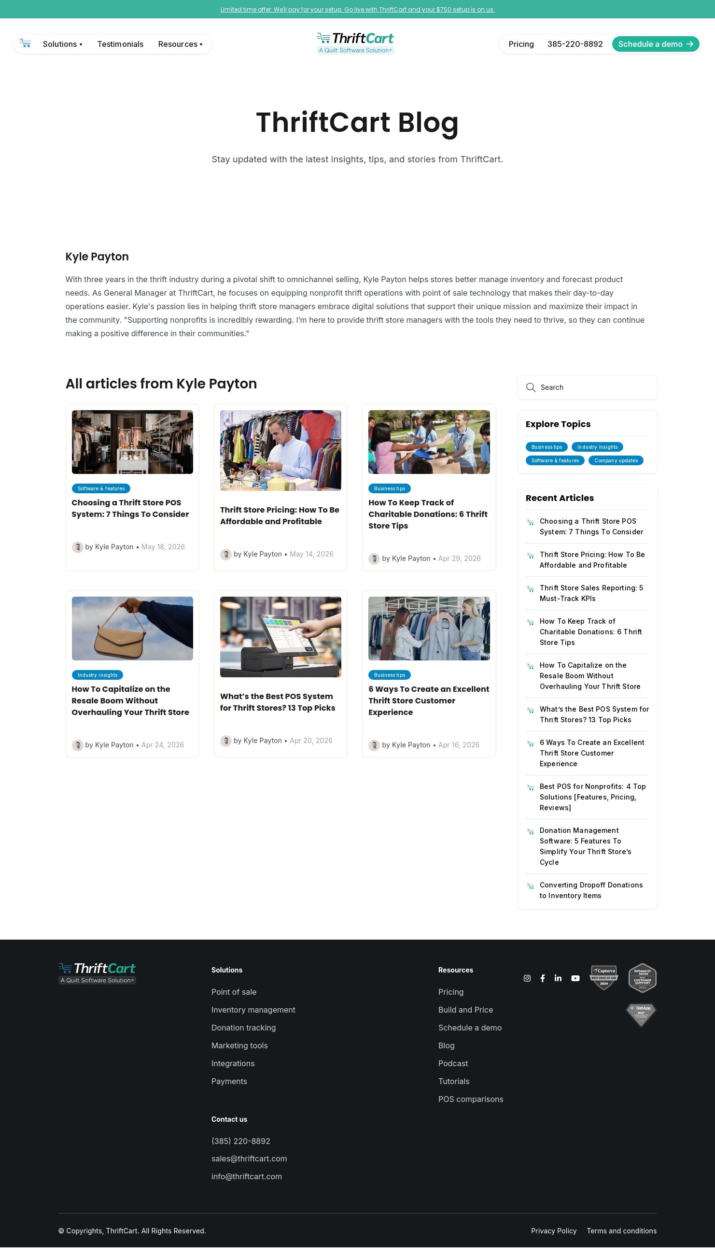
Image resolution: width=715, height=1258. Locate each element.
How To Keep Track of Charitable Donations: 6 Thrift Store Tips (591, 642)
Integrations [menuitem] (233, 1074)
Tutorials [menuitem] (454, 1092)
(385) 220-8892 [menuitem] (240, 1152)
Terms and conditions (622, 1241)
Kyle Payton (97, 267)
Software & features (555, 471)
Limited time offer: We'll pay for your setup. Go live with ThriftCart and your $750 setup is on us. (358, 9)
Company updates (616, 471)
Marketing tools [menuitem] (239, 1056)
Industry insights (597, 457)
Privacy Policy (554, 1241)
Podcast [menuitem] (453, 1074)
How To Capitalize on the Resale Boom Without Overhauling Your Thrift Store (590, 686)
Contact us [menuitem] (229, 1130)
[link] (25, 44)
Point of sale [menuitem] (233, 1002)
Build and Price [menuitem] (465, 1020)
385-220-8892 (575, 44)
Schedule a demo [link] (655, 44)
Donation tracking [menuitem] (243, 1038)
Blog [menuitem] (446, 1056)
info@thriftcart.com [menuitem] (246, 1187)
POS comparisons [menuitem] (471, 1110)
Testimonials (120, 44)
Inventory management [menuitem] (253, 1020)
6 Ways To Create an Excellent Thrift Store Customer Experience (592, 763)
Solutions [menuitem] (226, 980)
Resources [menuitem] (455, 980)
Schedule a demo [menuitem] (470, 1038)
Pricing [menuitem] (451, 1002)
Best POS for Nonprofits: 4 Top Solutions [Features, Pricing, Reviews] (593, 807)
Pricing (521, 44)
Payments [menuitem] (229, 1092)
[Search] (533, 398)
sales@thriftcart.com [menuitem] (249, 1169)
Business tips (547, 457)
